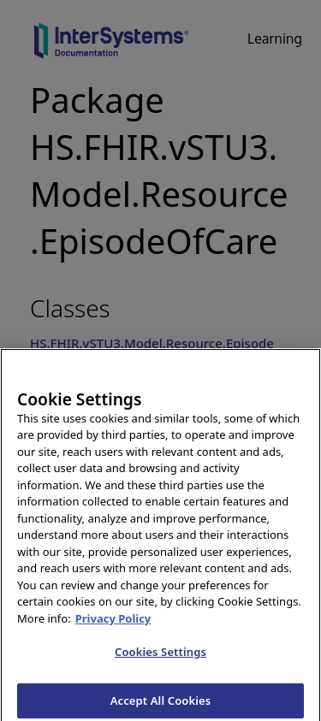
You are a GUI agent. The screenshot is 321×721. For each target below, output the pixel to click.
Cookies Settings (160, 656)
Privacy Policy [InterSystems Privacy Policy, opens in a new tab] (113, 622)
